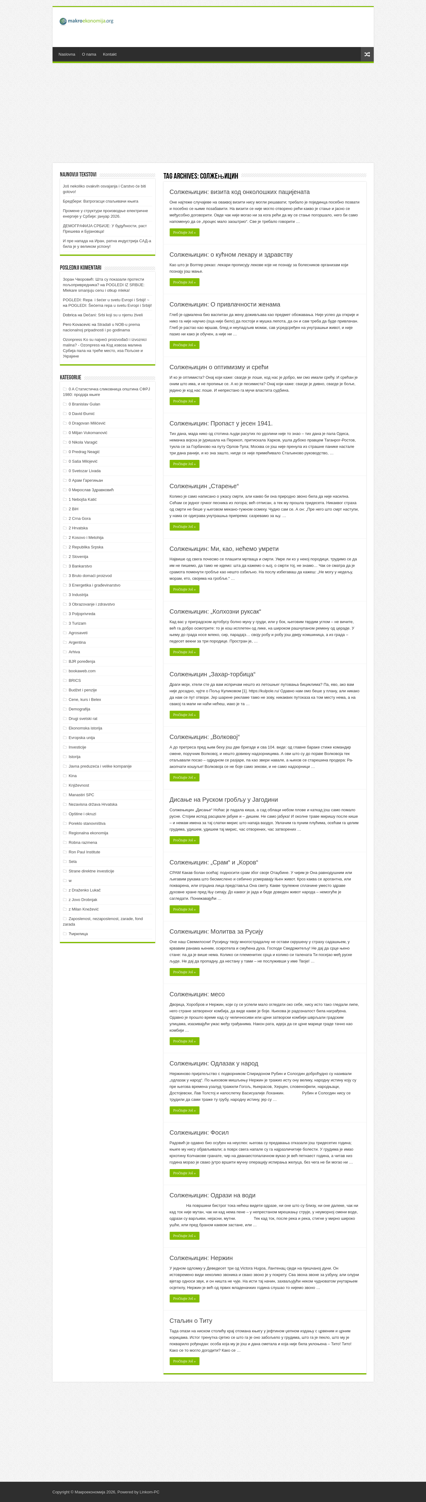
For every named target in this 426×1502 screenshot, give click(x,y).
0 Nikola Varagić (83, 442)
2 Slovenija (78, 556)
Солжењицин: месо (197, 994)
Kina (73, 775)
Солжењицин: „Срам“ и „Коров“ (214, 862)
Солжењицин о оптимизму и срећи (219, 367)
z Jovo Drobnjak (83, 899)
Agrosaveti (78, 632)
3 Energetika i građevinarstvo (94, 585)
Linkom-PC (149, 1492)
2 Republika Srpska (86, 547)
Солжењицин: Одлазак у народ (214, 1063)
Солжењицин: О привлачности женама (225, 304)
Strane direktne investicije (91, 871)
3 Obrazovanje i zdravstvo (92, 604)
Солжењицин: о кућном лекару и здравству (231, 254)
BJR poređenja (82, 661)
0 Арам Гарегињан (86, 480)
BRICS (75, 680)
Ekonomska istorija (85, 728)
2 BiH (73, 509)
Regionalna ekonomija (88, 833)
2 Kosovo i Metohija (86, 537)
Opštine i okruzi (82, 814)
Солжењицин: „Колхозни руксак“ (215, 611)
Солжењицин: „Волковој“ (205, 736)
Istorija (74, 756)
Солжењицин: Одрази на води (213, 1195)
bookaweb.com (82, 671)
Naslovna (67, 54)
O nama (89, 54)
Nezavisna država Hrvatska (93, 804)
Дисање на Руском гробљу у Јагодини (224, 799)
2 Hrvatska (78, 528)
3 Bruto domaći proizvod (90, 575)
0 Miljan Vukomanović (88, 432)
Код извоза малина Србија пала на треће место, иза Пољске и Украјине (103, 350)
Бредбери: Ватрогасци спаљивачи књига (100, 201)
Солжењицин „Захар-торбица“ (213, 674)
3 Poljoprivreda (82, 613)
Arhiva (74, 652)
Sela (73, 861)
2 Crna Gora (80, 518)
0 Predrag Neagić (84, 451)
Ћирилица (78, 933)
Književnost (79, 785)
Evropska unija (82, 737)
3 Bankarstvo (80, 566)
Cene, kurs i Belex (85, 699)
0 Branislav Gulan (84, 404)
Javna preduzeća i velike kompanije (100, 766)
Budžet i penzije (83, 690)
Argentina (77, 642)
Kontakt (109, 54)
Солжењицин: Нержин (201, 1258)
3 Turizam (77, 623)
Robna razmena (83, 842)
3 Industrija (78, 594)
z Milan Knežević (84, 909)
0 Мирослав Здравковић (91, 490)
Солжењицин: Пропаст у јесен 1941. (221, 423)
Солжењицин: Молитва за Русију (216, 931)
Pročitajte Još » (184, 232)
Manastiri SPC (81, 795)
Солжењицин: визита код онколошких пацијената (240, 191)
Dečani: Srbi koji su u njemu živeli (113, 315)
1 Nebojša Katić (83, 499)
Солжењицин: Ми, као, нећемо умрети (224, 548)
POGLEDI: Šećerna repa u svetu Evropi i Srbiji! (110, 305)
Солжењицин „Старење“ (204, 486)
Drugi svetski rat (83, 718)
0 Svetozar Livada (85, 470)
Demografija (79, 709)
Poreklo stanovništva (87, 823)
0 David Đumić (82, 413)
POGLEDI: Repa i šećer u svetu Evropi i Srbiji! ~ (106, 300)
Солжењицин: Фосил (199, 1132)
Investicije (77, 747)
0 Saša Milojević (83, 461)
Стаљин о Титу (191, 1320)
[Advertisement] (257, 27)
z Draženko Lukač (85, 890)
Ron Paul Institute (84, 852)
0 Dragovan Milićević (87, 423)
